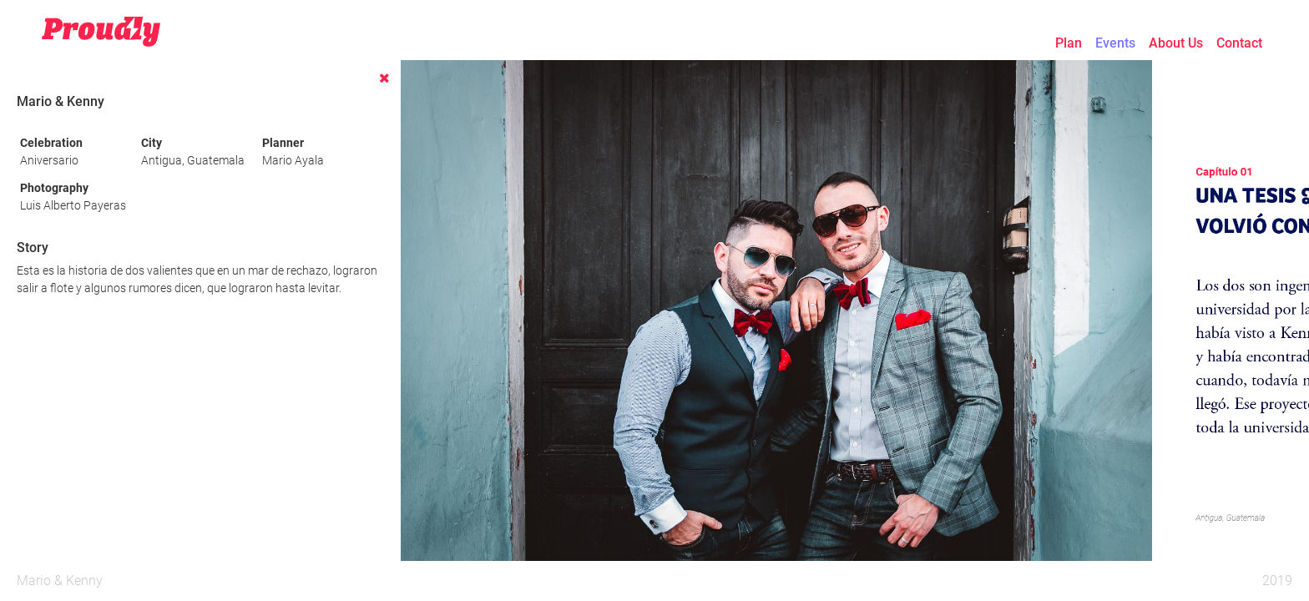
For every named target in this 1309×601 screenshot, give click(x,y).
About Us (1176, 43)
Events (1115, 43)
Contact (1239, 43)
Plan (1068, 43)
